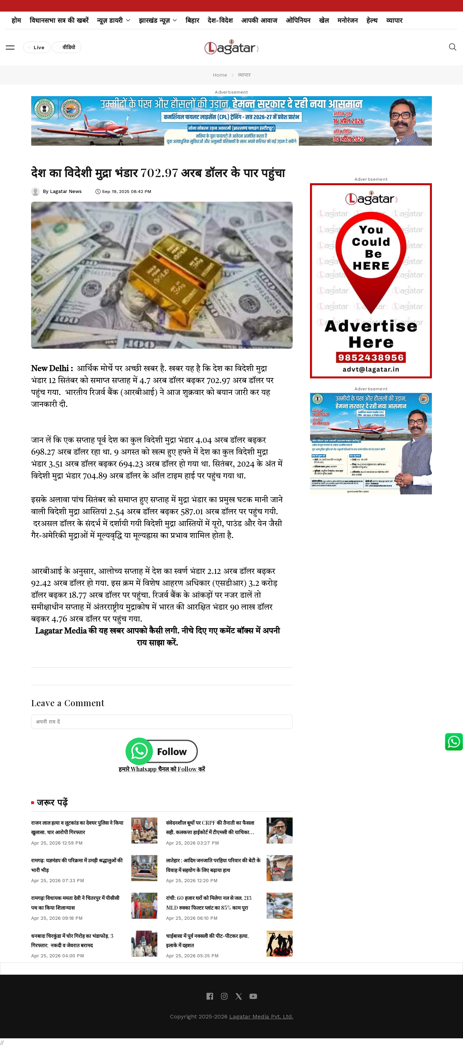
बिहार (192, 20)
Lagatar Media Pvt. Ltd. (261, 1016)
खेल (324, 20)
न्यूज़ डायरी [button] (113, 20)
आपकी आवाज (259, 20)
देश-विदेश (220, 20)
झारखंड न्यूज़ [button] (158, 20)
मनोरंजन (347, 20)
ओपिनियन (298, 20)
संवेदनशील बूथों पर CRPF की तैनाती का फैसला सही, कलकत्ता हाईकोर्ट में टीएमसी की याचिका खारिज (210, 832)
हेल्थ (372, 20)
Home (220, 75)
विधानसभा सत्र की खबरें (59, 20)
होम (16, 20)
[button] (10, 47)
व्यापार (394, 20)
